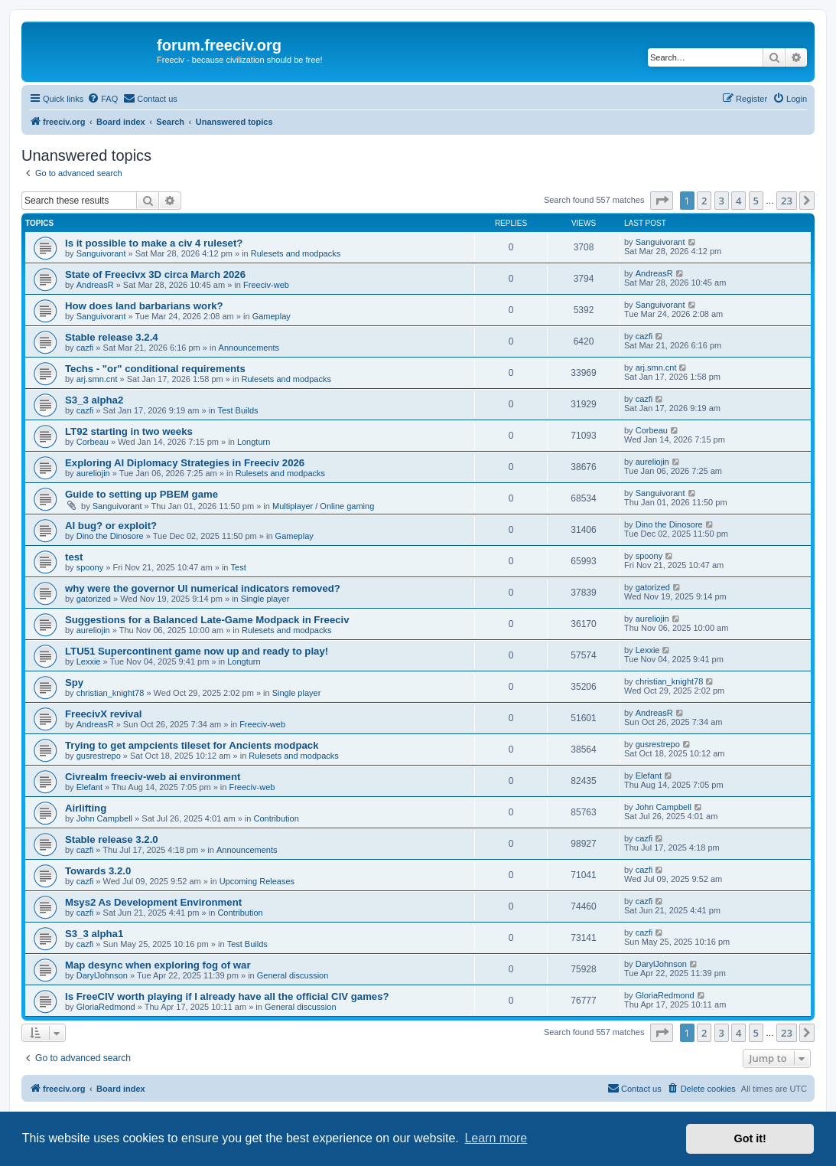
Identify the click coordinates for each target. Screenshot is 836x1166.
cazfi (85, 347)
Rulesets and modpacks (295, 253)
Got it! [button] (750, 1138)
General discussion (293, 975)
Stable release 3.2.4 (111, 337)
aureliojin (93, 473)
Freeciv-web (266, 284)
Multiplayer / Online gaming (323, 506)
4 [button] (738, 200)
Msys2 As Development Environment (153, 902)
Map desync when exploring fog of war (158, 965)
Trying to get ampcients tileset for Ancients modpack (191, 745)
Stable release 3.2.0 (111, 839)
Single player (265, 598)
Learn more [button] (495, 1138)
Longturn (253, 441)
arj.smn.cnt (97, 379)
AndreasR (95, 284)
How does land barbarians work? (144, 306)
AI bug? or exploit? (111, 525)
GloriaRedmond (105, 1006)
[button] (661, 200)
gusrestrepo (98, 755)
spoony (89, 567)
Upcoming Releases (257, 881)
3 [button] (721, 200)
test (74, 557)
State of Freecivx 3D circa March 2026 (155, 274)
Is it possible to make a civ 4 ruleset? (153, 243)
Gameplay (271, 316)
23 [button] (786, 200)
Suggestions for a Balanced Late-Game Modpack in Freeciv (207, 619)
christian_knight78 (110, 692)
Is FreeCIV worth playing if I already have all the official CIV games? (227, 996)
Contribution (275, 818)
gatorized (93, 598)
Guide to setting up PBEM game (141, 494)
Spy (74, 682)
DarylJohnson (102, 975)
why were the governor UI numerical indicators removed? (202, 588)
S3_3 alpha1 (94, 933)
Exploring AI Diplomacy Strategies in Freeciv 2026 (184, 463)
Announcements (249, 347)
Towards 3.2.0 (98, 871)
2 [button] (704, 200)
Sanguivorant (101, 253)
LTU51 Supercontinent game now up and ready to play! (196, 651)
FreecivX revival (103, 714)
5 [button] (756, 200)
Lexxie (88, 661)
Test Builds (237, 410)
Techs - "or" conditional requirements (155, 368)
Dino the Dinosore (110, 536)
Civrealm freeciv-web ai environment (152, 776)
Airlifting (85, 808)
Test (238, 567)
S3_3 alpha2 (94, 400)
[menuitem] (102, 99)
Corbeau (92, 441)
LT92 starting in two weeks (129, 431)
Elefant (89, 787)
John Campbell (104, 818)
